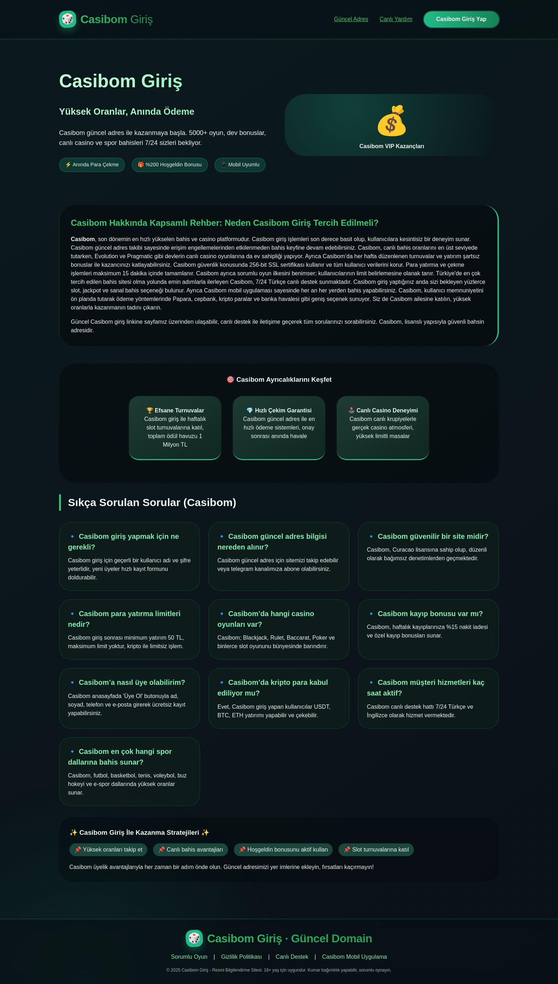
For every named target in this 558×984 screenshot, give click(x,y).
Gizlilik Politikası (241, 957)
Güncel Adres (351, 19)
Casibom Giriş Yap (461, 19)
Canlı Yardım (396, 19)
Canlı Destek (292, 957)
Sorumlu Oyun (189, 957)
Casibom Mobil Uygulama (354, 957)
